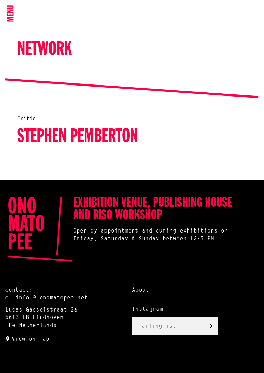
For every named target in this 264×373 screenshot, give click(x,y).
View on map (31, 339)
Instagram (147, 309)
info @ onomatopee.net (51, 298)
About (140, 290)
